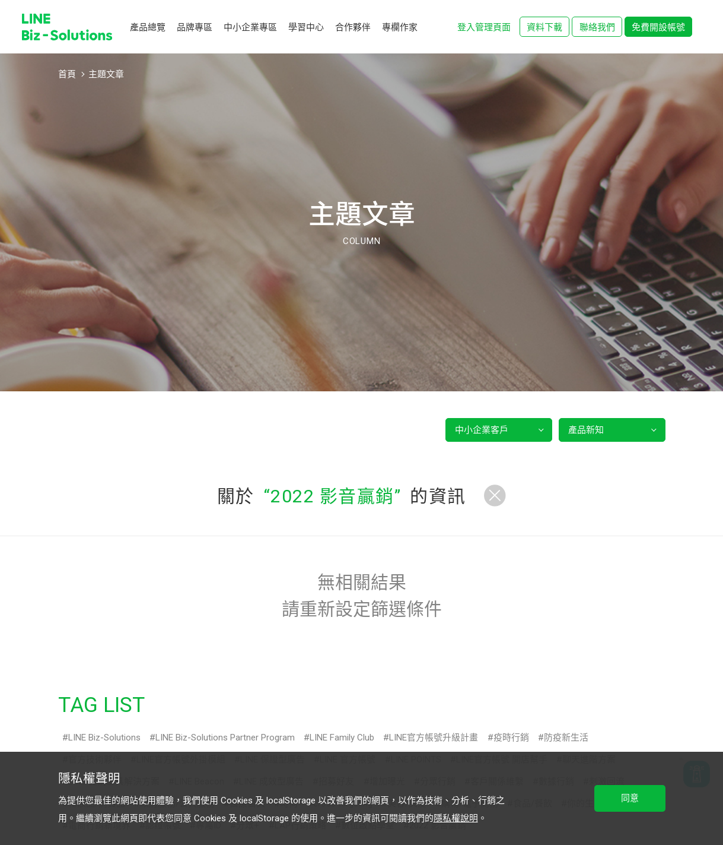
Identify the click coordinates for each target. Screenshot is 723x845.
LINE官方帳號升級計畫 (433, 737)
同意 (630, 798)
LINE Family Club (342, 737)
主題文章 (106, 74)
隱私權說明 (456, 818)
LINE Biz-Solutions (104, 737)
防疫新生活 (566, 737)
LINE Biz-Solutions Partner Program (225, 737)
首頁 (67, 74)
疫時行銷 (511, 737)
